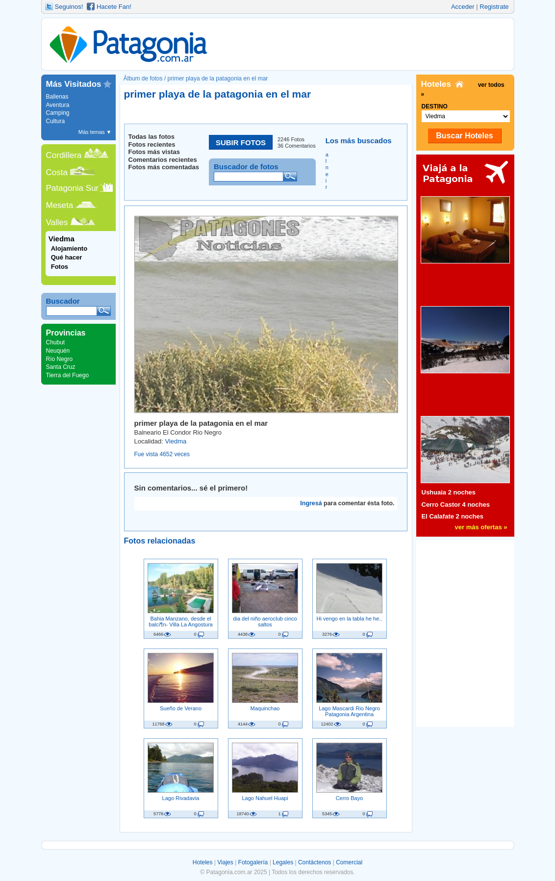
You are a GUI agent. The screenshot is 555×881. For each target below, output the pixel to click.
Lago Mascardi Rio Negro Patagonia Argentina (349, 711)
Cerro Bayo (349, 798)
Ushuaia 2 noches (449, 492)
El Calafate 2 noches (452, 516)
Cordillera (64, 155)
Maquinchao (265, 708)
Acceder (463, 6)
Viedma (175, 441)
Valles (57, 222)
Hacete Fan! (114, 6)
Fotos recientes (152, 144)
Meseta (60, 205)
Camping (58, 112)
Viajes (225, 862)
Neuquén (58, 350)
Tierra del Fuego (67, 375)
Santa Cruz (61, 366)
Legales (283, 862)
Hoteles (203, 862)
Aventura (58, 105)
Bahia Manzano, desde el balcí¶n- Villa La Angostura (180, 621)
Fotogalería (253, 862)
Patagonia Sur (72, 188)
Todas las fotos (151, 136)
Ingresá (311, 503)
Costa (57, 172)
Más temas (95, 132)
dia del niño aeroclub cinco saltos (265, 621)
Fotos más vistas (154, 151)
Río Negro (59, 359)
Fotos (59, 266)
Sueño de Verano (181, 708)
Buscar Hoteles (464, 135)
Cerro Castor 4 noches (456, 504)
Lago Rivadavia (181, 798)
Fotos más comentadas (164, 167)
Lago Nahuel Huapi (265, 798)
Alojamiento (69, 248)
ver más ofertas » (481, 527)
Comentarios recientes (162, 159)
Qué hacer (66, 257)
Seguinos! (69, 6)
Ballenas (57, 96)
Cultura (55, 121)
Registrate (493, 6)
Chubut (55, 342)
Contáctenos (314, 862)
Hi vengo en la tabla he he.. (349, 619)
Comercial (349, 862)
